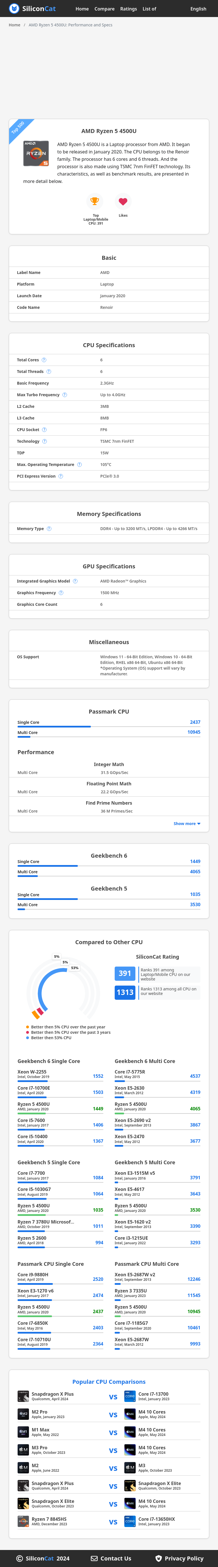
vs (113, 1396)
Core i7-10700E (34, 1088)
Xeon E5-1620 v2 (133, 1222)
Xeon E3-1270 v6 (36, 1291)
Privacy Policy (184, 1558)
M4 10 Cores (152, 1412)
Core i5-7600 (31, 1120)
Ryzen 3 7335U (131, 1291)
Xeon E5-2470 (129, 1136)
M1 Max (40, 1430)
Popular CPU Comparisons (109, 1381)
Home (82, 9)
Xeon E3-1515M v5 (135, 1173)
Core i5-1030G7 (34, 1189)
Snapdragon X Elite (160, 1483)
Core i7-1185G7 (131, 1323)
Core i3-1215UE (131, 1238)
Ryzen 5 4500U (34, 1104)
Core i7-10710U (34, 1339)
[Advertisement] (109, 70)
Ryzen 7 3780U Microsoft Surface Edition (63, 1222)
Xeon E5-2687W (132, 1339)
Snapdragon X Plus (53, 1394)
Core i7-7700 (31, 1173)
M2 (35, 1465)
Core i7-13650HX (157, 1519)
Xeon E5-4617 (129, 1189)
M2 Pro (39, 1412)
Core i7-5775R (130, 1072)
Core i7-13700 (154, 1394)
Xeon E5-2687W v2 (135, 1274)
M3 (142, 1465)
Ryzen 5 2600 (32, 1238)
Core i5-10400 (33, 1136)
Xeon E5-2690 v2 (133, 1120)
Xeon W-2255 (32, 1072)
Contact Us (115, 1558)
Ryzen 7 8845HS (49, 1519)
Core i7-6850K (33, 1323)
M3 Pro (39, 1447)
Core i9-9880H (33, 1274)
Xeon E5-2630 (129, 1088)
